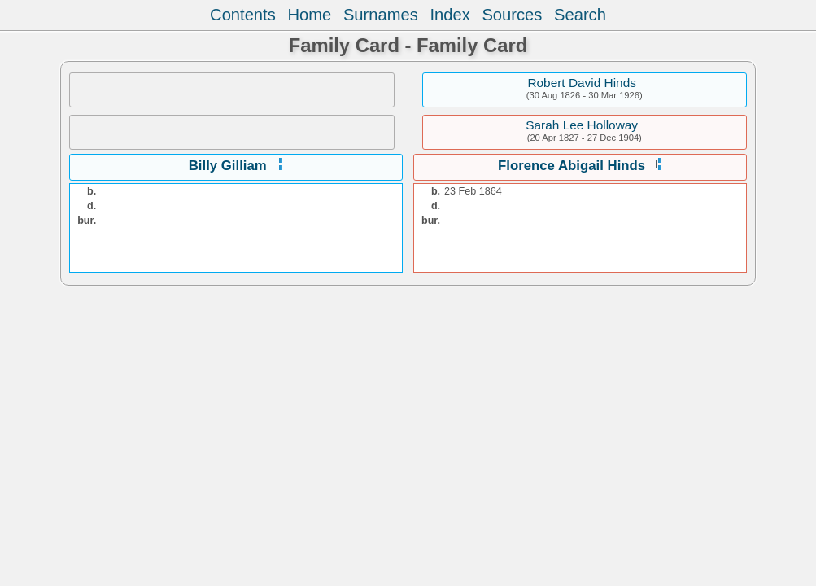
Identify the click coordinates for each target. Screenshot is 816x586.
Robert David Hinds (581, 83)
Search (580, 15)
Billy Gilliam (228, 165)
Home (309, 15)
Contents (243, 15)
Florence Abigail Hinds (571, 165)
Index (449, 15)
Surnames (380, 15)
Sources (512, 15)
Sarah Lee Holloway (582, 125)
